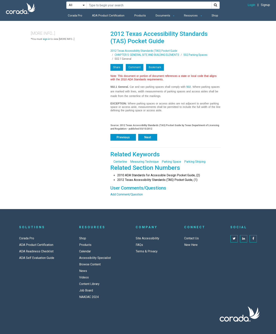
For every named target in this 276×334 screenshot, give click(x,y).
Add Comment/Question (126, 194)
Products (140, 15)
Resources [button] (191, 15)
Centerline (120, 161)
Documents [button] (163, 15)
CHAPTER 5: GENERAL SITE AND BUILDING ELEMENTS (147, 54)
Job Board (86, 290)
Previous (123, 137)
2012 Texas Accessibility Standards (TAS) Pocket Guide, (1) (157, 180)
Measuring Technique (144, 161)
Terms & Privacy (147, 251)
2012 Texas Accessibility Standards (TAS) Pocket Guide (143, 50)
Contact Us (191, 238)
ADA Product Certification (108, 15)
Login (251, 5)
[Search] (215, 5)
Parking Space (171, 161)
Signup (265, 5)
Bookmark (155, 67)
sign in (46, 39)
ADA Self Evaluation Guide (36, 258)
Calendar (85, 251)
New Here (191, 245)
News (83, 271)
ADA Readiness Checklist (36, 251)
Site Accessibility (147, 238)
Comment (134, 67)
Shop (215, 15)
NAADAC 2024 (89, 297)
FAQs (139, 245)
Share (116, 67)
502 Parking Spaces (195, 54)
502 (188, 86)
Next (147, 137)
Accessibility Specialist (95, 258)
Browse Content (90, 264)
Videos (84, 277)
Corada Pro (75, 15)
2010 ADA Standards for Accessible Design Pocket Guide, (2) (158, 175)
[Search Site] (149, 5)
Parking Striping (194, 161)
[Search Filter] (76, 5)
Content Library (89, 284)
